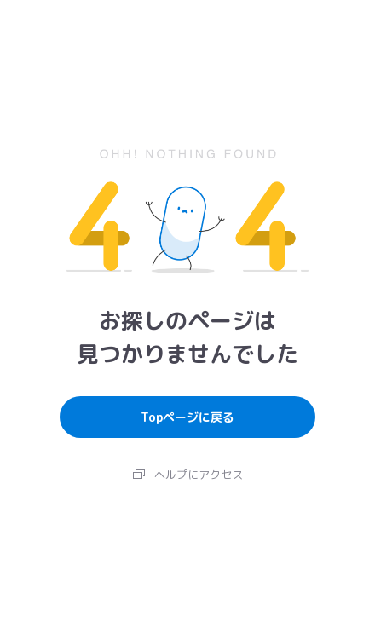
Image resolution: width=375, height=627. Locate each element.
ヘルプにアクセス (198, 474)
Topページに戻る (187, 417)
